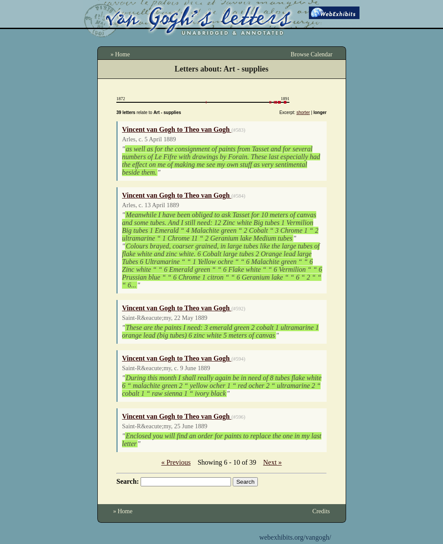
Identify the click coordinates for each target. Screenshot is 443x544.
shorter (303, 112)
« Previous (176, 462)
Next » (272, 462)
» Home (120, 54)
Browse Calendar (312, 54)
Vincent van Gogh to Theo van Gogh (176, 129)
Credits (321, 511)
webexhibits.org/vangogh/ (295, 537)
